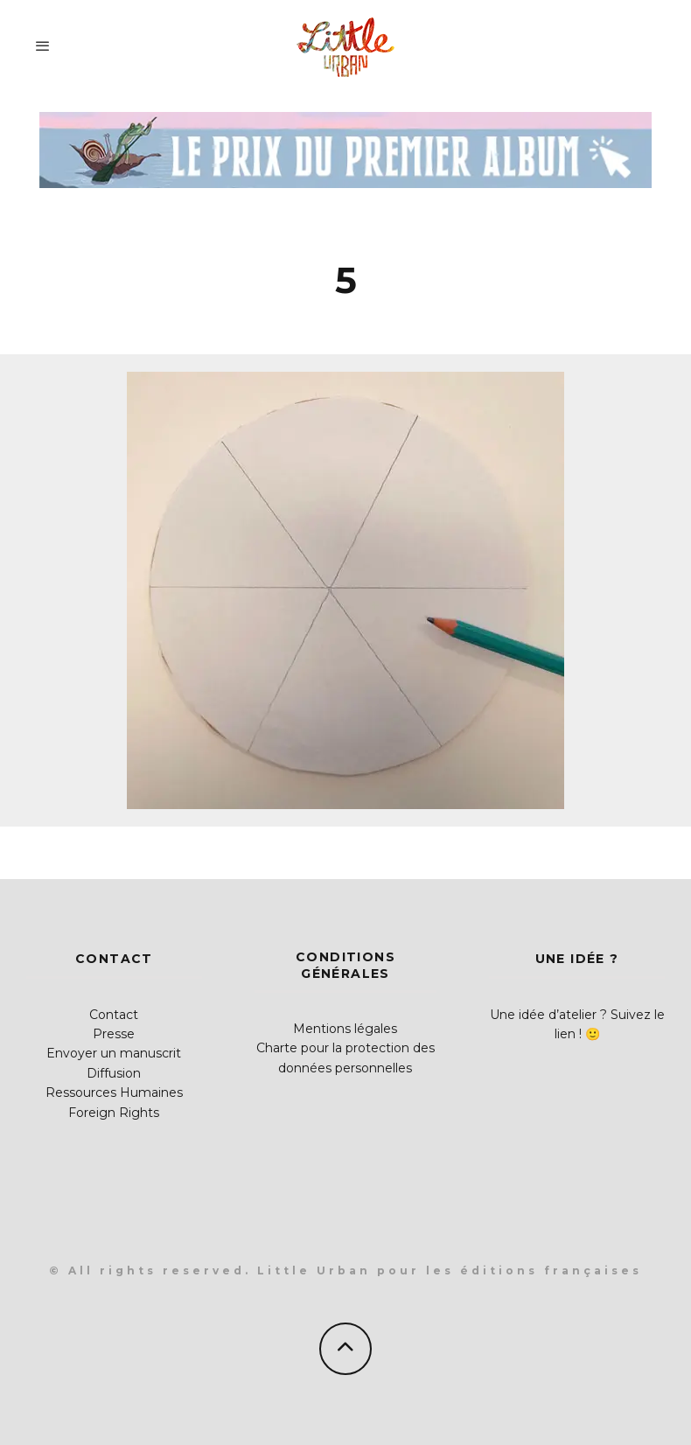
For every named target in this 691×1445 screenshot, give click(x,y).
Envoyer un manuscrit (113, 1053)
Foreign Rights (113, 1112)
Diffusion (114, 1073)
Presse (114, 1034)
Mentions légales (345, 1029)
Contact (113, 1015)
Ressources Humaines (114, 1092)
